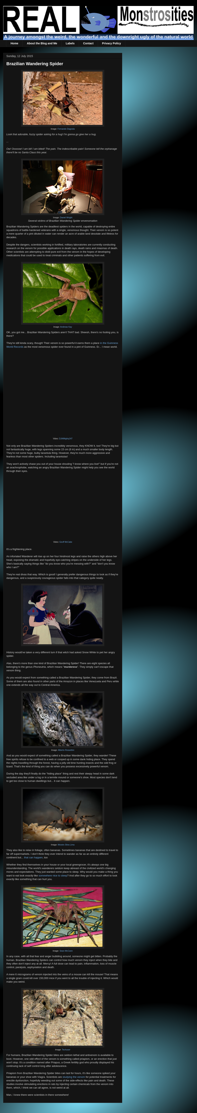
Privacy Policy (111, 43)
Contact (88, 43)
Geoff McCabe (65, 542)
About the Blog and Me (42, 43)
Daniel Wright (66, 217)
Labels (70, 43)
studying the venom (73, 1076)
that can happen (33, 857)
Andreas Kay (66, 327)
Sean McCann (66, 951)
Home (14, 43)
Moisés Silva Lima (66, 845)
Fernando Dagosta (66, 129)
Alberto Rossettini (66, 750)
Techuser (66, 1050)
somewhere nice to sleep (53, 875)
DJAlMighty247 (65, 439)
